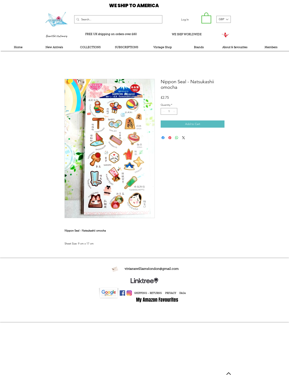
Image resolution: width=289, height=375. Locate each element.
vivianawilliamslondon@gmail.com (152, 269)
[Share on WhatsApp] (177, 138)
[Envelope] (115, 269)
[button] (206, 17)
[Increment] (174, 111)
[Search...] (118, 19)
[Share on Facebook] (163, 138)
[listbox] (223, 19)
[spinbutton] (169, 111)
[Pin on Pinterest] (170, 138)
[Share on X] (183, 138)
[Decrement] (163, 111)
